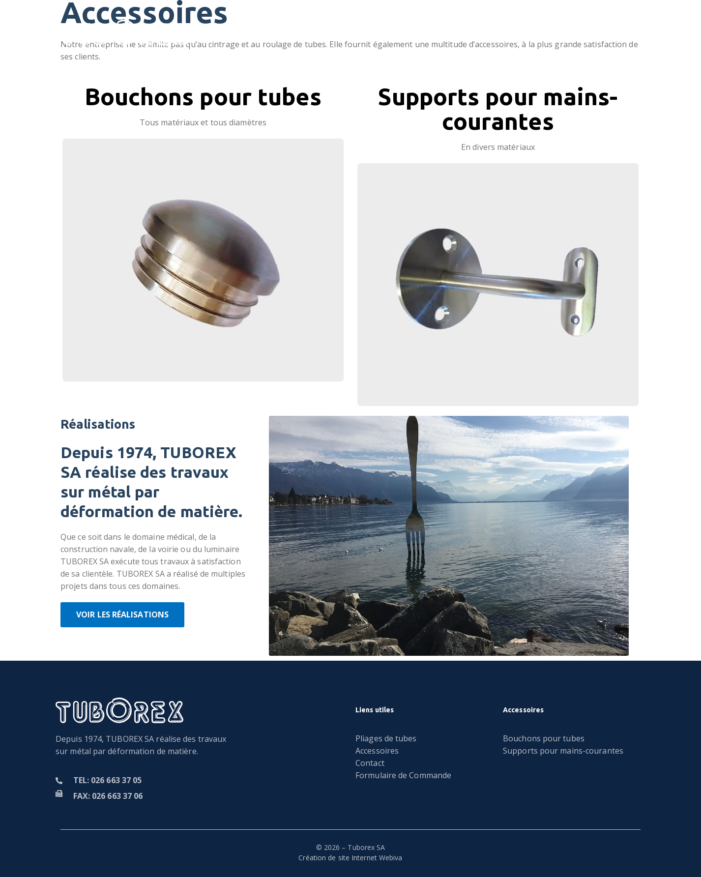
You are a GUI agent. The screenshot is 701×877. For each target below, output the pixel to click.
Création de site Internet (337, 857)
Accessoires (435, 32)
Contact (501, 32)
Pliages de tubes (277, 32)
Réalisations (361, 32)
